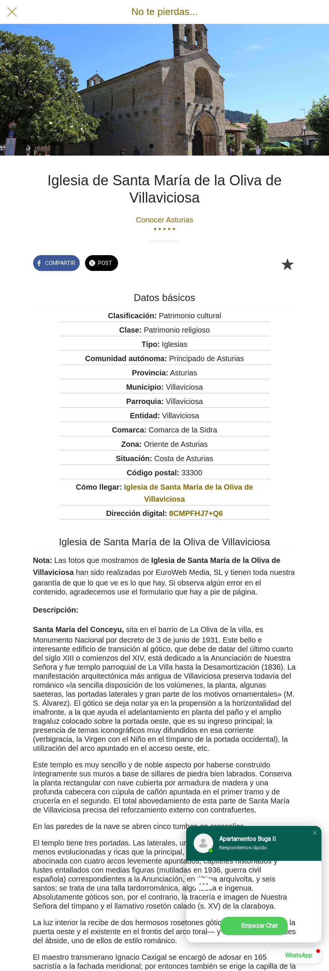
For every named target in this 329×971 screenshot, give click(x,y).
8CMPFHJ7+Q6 (196, 513)
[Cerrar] (12, 12)
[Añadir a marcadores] (287, 264)
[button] (314, 832)
